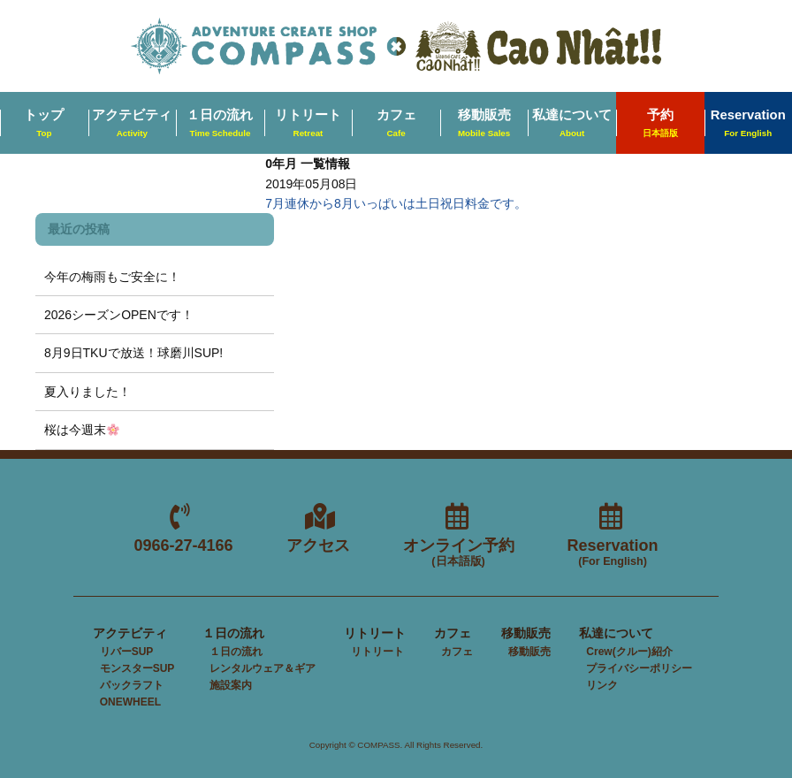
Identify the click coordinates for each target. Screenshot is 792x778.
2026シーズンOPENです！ (119, 315)
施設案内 (230, 685)
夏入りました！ (87, 392)
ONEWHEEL (130, 702)
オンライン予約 (458, 553)
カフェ (396, 124)
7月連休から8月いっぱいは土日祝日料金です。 (396, 203)
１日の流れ (220, 124)
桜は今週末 (81, 430)
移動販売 (484, 124)
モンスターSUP (137, 668)
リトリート (308, 124)
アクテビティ (131, 124)
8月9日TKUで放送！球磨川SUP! (133, 353)
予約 (660, 124)
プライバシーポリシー (639, 668)
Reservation (613, 553)
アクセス (318, 545)
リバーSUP (127, 651)
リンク (602, 685)
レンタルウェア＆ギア (262, 668)
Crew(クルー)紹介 (629, 651)
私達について (572, 124)
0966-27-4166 (182, 545)
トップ (44, 124)
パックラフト (132, 685)
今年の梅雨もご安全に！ (112, 277)
